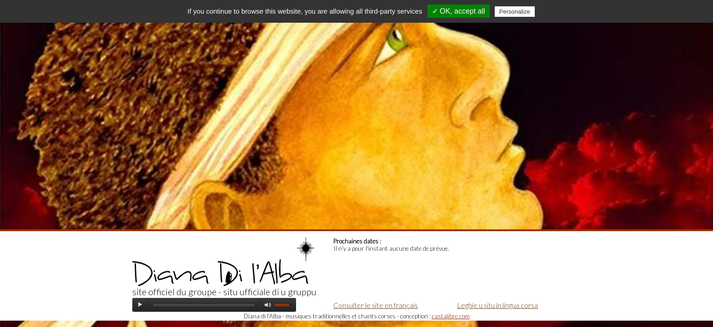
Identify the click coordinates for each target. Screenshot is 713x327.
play (140, 305)
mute (268, 305)
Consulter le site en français (375, 305)
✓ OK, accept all (458, 11)
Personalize (514, 11)
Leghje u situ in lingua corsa (497, 305)
